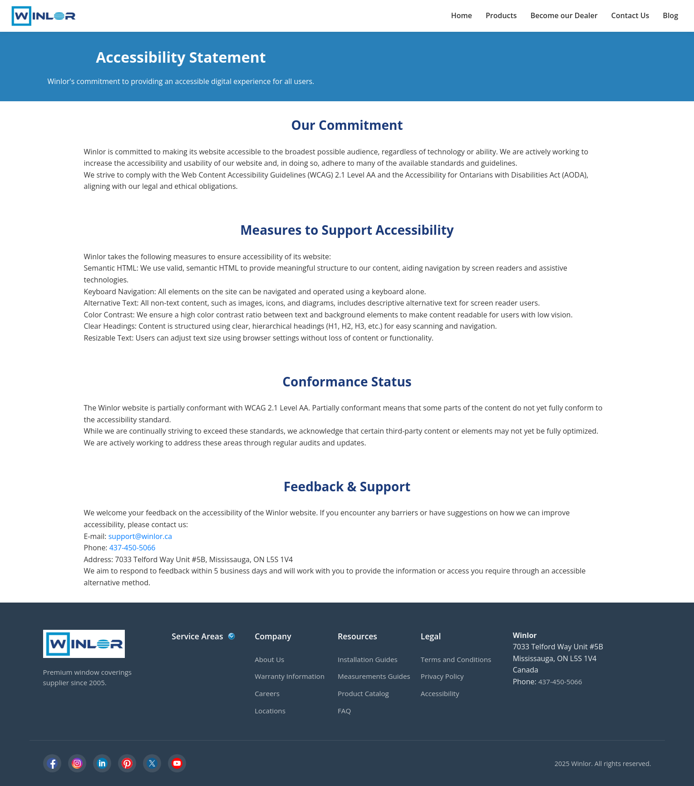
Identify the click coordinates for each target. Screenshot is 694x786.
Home (461, 15)
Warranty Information (290, 676)
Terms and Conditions (456, 659)
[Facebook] (52, 763)
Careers (267, 693)
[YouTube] (177, 763)
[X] (152, 763)
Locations (270, 710)
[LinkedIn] (102, 763)
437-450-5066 (132, 548)
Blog (670, 15)
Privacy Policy (442, 676)
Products (501, 15)
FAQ (344, 710)
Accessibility (440, 693)
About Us (269, 659)
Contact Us (630, 15)
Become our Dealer (564, 15)
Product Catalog (363, 693)
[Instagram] (77, 763)
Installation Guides (368, 659)
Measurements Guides (374, 676)
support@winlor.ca (140, 536)
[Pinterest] (127, 763)
